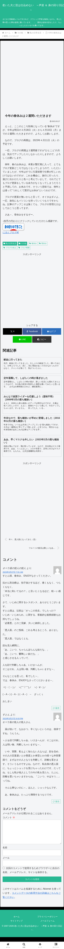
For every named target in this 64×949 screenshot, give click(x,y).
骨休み (43, 243)
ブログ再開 (24, 248)
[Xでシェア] (12, 331)
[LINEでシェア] (22, 339)
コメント (9, 817)
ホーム (16, 921)
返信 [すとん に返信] (56, 801)
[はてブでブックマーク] (51, 331)
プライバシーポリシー (47, 921)
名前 (5, 852)
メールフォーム (47, 925)
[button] (41, 339)
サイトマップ (16, 925)
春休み (33, 243)
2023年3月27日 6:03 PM (13, 718)
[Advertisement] (32, 77)
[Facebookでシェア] (32, 331)
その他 (22, 243)
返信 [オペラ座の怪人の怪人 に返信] (56, 708)
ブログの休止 (9, 248)
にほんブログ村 (11, 232)
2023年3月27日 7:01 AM (13, 572)
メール (6, 862)
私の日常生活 (9, 243)
